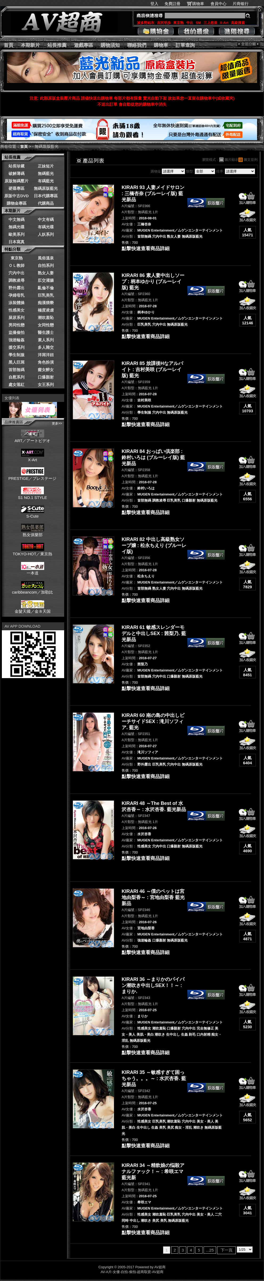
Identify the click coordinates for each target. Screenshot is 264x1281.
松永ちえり (146, 576)
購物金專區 (17, 203)
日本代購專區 (46, 196)
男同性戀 (16, 325)
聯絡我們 (136, 45)
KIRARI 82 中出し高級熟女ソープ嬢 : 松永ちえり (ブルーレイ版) (154, 545)
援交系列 (16, 347)
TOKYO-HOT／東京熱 (32, 551)
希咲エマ (144, 1202)
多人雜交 (46, 347)
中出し (135, 1221)
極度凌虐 (46, 310)
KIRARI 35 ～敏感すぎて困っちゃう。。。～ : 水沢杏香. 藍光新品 (154, 1078)
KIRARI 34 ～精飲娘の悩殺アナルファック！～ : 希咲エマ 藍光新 (153, 1171)
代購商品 (46, 203)
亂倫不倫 (46, 287)
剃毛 (192, 1034)
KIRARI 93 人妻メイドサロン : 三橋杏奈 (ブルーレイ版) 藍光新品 (153, 193)
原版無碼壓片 (16, 181)
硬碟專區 (16, 188)
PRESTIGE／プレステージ (33, 476)
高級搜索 (238, 23)
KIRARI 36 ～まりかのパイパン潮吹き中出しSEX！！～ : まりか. (153, 985)
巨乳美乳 (46, 295)
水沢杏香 (144, 834)
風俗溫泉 (46, 258)
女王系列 (46, 384)
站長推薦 (57, 45)
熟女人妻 (46, 273)
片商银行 (243, 3)
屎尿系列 (16, 317)
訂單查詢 (185, 45)
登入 (154, 3)
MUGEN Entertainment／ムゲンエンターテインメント (180, 230)
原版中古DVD (16, 196)
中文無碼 (16, 219)
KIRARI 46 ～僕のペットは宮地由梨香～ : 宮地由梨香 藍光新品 (153, 897)
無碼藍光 (46, 173)
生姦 (184, 1034)
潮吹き (160, 1034)
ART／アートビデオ (33, 438)
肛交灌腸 (46, 280)
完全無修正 (205, 1028)
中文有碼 (46, 219)
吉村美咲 (144, 400)
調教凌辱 (16, 280)
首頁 (8, 45)
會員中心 (218, 3)
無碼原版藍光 (46, 188)
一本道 (32, 570)
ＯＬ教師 (16, 265)
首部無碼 (16, 369)
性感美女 (16, 310)
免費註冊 (172, 3)
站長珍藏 (16, 166)
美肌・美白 (145, 1034)
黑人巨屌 (16, 362)
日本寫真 (16, 242)
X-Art (224, 23)
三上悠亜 (210, 23)
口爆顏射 (46, 377)
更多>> (57, 423)
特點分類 (12, 249)
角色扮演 (46, 362)
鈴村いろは (146, 488)
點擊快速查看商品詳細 (146, 248)
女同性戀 (46, 325)
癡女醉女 (46, 369)
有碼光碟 (46, 227)
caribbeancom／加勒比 (32, 589)
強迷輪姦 (16, 340)
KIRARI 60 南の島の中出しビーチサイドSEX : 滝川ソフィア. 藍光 (153, 721)
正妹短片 (46, 166)
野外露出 (16, 287)
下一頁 (227, 1250)
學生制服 (16, 354)
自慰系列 (16, 377)
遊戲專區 (83, 45)
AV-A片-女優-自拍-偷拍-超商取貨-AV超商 (132, 1272)
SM (198, 23)
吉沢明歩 (164, 23)
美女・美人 (205, 1121)
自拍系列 (46, 265)
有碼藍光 (46, 181)
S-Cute (32, 513)
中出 (189, 23)
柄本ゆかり (146, 312)
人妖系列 (46, 234)
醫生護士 (46, 332)
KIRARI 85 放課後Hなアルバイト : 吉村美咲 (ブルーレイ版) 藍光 (152, 369)
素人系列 (46, 340)
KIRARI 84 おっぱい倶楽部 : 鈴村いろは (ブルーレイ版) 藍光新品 (153, 457)
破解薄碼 (16, 173)
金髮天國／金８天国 (33, 609)
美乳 (162, 1127)
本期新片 (30, 45)
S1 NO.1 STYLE (32, 495)
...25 (210, 1250)
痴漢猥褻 (46, 302)
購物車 (198, 3)
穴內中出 (16, 273)
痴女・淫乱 (183, 1127)
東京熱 (178, 23)
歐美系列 (16, 234)
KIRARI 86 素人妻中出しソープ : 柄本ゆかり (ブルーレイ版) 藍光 (153, 281)
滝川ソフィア (147, 752)
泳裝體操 (16, 302)
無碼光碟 (16, 227)
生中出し (173, 1034)
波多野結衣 (145, 23)
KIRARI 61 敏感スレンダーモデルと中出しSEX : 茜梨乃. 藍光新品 (154, 633)
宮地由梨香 (146, 928)
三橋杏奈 (144, 224)
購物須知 (110, 45)
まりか (142, 1016)
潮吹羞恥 (46, 317)
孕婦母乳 (16, 295)
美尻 (170, 1127)
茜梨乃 (142, 664)
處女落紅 (16, 384)
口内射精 (204, 1034)
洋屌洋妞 (46, 354)
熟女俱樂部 (32, 532)
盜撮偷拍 (16, 332)
